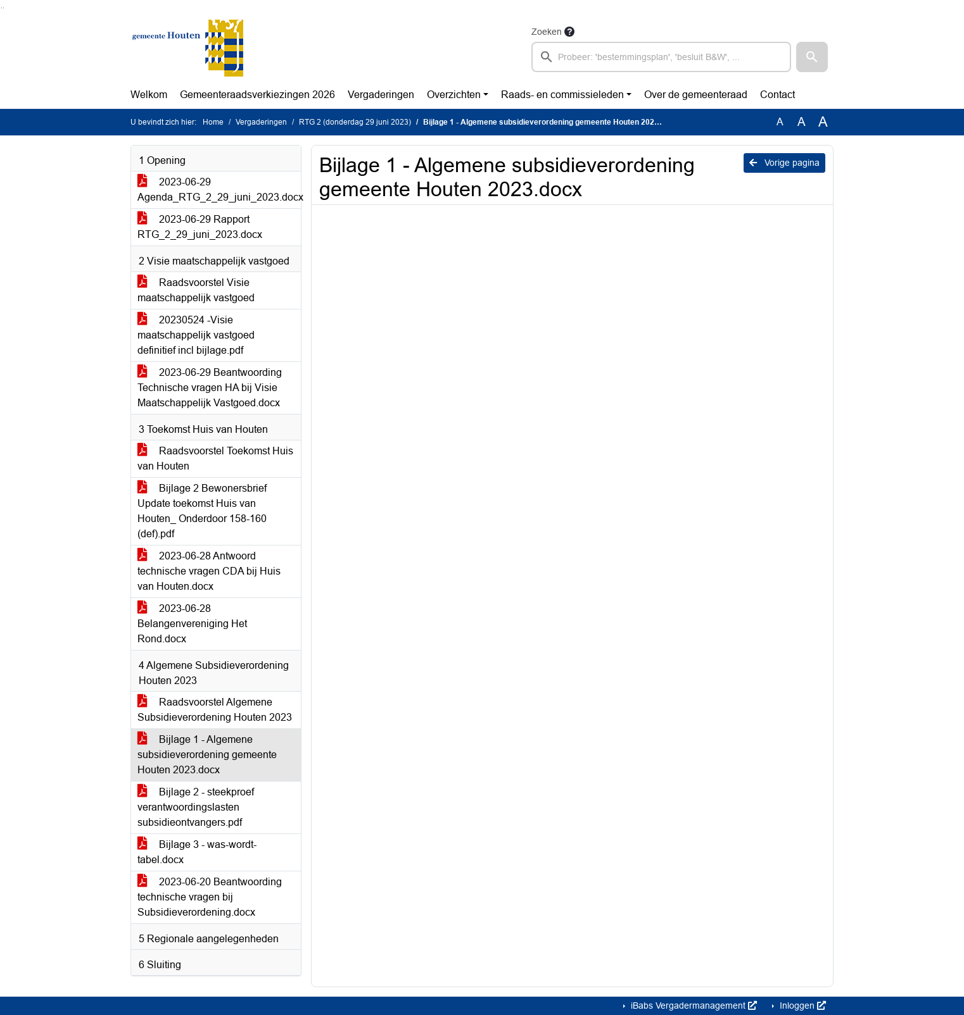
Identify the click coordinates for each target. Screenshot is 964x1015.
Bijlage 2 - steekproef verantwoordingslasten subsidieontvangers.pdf (195, 807)
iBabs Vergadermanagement (692, 1005)
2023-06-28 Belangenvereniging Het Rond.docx (192, 623)
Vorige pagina (784, 163)
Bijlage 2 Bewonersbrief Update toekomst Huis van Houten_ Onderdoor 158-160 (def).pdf (202, 511)
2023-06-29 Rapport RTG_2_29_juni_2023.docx (199, 227)
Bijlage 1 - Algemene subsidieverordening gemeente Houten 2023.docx (207, 754)
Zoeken (546, 32)
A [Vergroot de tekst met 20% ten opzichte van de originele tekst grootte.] (801, 121)
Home (213, 122)
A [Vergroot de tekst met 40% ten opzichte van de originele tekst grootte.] (823, 122)
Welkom (148, 94)
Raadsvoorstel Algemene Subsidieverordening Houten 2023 (214, 710)
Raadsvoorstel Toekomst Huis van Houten (215, 458)
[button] (812, 57)
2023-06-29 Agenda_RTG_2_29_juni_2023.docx (219, 189)
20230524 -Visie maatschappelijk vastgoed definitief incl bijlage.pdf (196, 335)
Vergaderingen (381, 94)
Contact (777, 94)
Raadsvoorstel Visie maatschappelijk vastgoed (196, 290)
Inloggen (801, 1005)
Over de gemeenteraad (695, 94)
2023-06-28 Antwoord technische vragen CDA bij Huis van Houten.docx (209, 571)
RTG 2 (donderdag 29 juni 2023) (355, 122)
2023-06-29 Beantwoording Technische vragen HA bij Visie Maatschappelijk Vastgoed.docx (209, 387)
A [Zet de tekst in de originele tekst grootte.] (780, 121)
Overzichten (454, 94)
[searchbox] (661, 57)
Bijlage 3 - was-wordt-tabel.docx (197, 852)
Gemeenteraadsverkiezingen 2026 (257, 94)
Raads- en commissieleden (562, 94)
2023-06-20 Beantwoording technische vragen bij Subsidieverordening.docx (209, 897)
